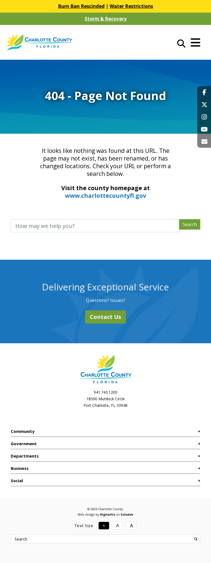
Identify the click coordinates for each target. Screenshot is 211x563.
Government (24, 443)
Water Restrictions (131, 6)
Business (20, 468)
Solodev (127, 514)
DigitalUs (107, 514)
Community (23, 431)
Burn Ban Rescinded (81, 6)
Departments (25, 456)
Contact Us (105, 317)
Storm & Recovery (106, 19)
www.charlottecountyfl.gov (105, 195)
